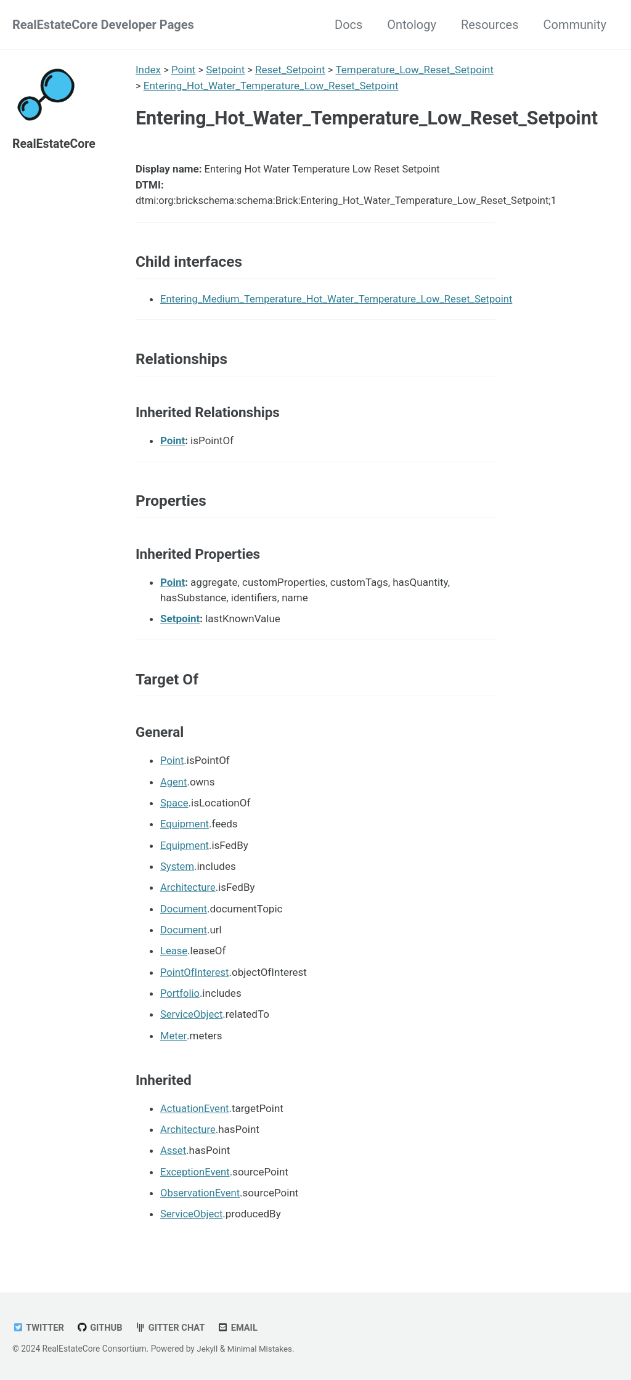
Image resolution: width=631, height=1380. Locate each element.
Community (574, 24)
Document (184, 913)
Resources (490, 24)
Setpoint (225, 69)
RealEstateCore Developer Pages (103, 24)
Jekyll (207, 1349)
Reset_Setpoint (291, 69)
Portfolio (180, 997)
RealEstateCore (55, 143)
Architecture (188, 893)
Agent (174, 788)
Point (183, 69)
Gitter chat (172, 1327)
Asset (173, 1154)
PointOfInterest (195, 976)
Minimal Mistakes (261, 1349)
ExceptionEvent (196, 1175)
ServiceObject (192, 1018)
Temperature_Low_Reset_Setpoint (415, 69)
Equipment (185, 830)
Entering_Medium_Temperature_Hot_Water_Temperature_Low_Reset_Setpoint (341, 302)
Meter (173, 1039)
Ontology (411, 24)
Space (174, 809)
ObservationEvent (201, 1196)
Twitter (38, 1327)
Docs (348, 24)
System (177, 872)
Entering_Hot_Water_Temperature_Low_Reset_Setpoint (271, 85)
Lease (174, 955)
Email (241, 1327)
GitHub (101, 1327)
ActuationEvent (195, 1112)
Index (148, 69)
